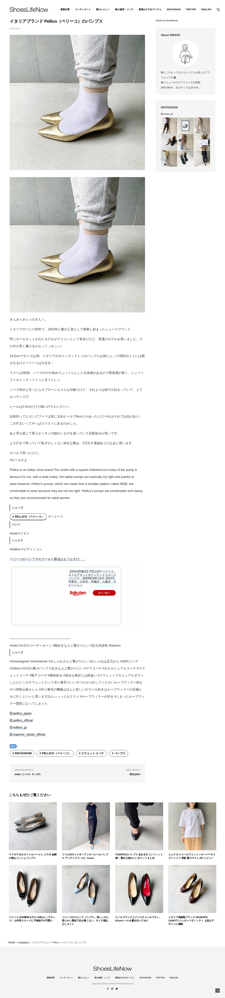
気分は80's (135, 774)
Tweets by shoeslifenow (167, 20)
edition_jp (18, 727)
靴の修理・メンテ (124, 9)
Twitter (191, 9)
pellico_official (21, 720)
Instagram (23, 753)
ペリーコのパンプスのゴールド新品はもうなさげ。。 (48, 559)
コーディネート (83, 9)
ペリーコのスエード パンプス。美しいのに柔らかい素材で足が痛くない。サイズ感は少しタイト (85, 920)
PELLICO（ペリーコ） (29, 516)
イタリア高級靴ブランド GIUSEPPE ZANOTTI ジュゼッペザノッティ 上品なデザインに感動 (191, 920)
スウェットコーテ (92, 753)
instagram (174, 9)
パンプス (119, 753)
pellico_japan (21, 713)
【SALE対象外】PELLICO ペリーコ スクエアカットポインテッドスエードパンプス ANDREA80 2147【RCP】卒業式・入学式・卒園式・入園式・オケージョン (92, 578)
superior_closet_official (27, 734)
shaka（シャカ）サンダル (27, 774)
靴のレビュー (103, 9)
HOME (11, 942)
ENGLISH (206, 9)
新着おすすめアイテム (150, 9)
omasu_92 (167, 114)
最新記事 (65, 9)
